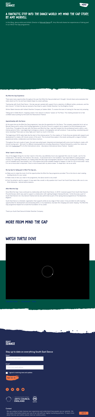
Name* (8, 355)
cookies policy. (41, 415)
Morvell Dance (46, 22)
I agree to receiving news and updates (20, 372)
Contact (9, 409)
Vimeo (34, 301)
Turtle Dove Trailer (12, 301)
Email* (8, 364)
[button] (83, 413)
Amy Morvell (26, 301)
